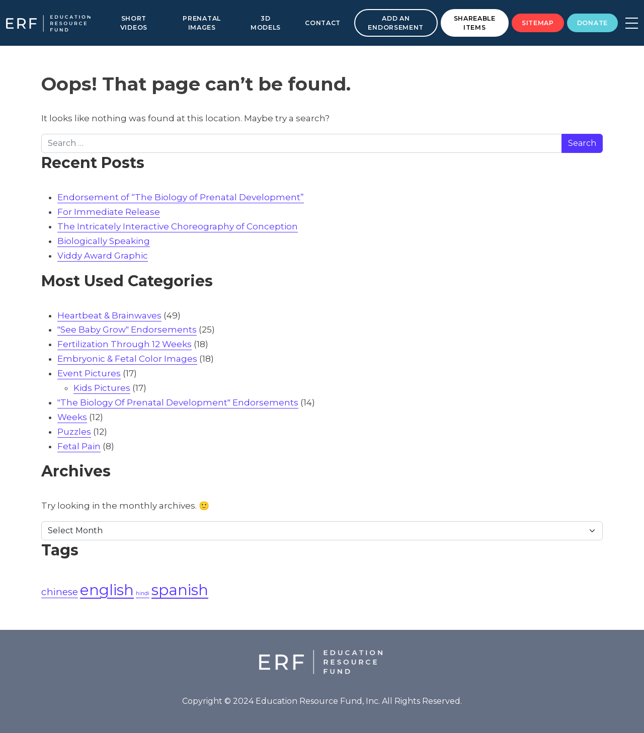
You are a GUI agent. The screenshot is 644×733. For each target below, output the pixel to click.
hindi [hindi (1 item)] (142, 593)
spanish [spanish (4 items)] (179, 590)
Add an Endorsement (396, 23)
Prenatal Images (202, 23)
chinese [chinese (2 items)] (59, 592)
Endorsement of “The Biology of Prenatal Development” (180, 197)
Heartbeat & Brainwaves (109, 315)
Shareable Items (475, 23)
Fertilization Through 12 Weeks (124, 344)
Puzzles (74, 432)
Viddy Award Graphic (102, 256)
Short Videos (133, 23)
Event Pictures (89, 373)
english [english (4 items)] (107, 590)
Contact (323, 23)
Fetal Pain (79, 446)
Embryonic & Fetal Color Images (127, 359)
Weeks (72, 417)
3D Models (266, 23)
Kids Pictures (101, 388)
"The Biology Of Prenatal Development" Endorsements (177, 402)
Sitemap (538, 23)
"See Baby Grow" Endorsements (127, 329)
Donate (592, 23)
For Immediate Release (108, 212)
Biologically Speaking (103, 241)
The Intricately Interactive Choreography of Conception (177, 226)
